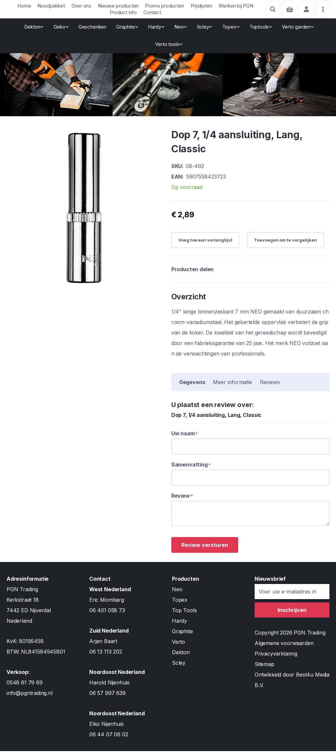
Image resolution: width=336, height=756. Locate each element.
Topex (179, 604)
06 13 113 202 (105, 656)
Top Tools (184, 615)
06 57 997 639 (107, 698)
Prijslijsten (201, 6)
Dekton (181, 657)
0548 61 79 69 (25, 687)
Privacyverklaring (276, 658)
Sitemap (264, 669)
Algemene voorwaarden (284, 648)
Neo (177, 594)
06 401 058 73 (107, 615)
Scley (178, 667)
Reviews (270, 386)
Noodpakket (51, 6)
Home (24, 6)
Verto (178, 646)
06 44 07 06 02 (108, 739)
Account (305, 9)
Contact (152, 12)
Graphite (182, 636)
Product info (123, 12)
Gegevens (192, 386)
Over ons (82, 6)
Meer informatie (232, 386)
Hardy (179, 625)
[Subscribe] (292, 614)
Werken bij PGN (236, 6)
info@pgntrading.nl (29, 698)
